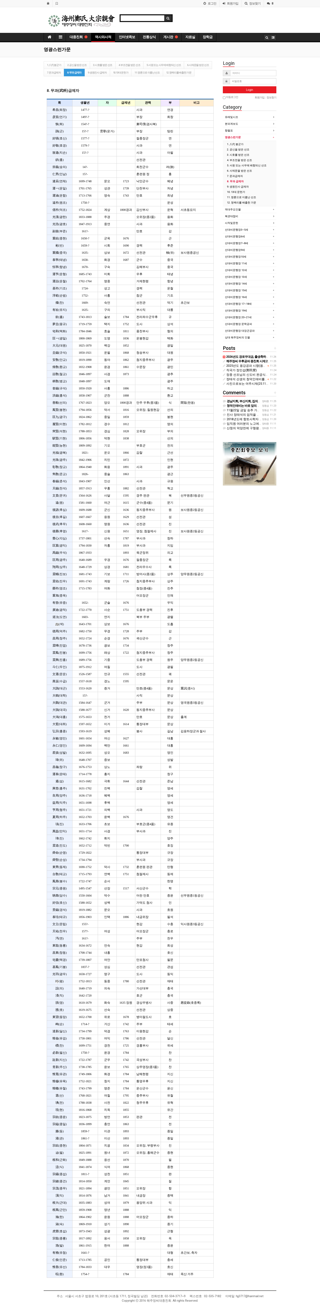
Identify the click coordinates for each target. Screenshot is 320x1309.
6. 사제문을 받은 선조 (198, 65)
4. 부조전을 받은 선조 (129, 65)
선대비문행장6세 (235, 236)
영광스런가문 (233, 137)
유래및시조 (231, 117)
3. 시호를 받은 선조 (102, 65)
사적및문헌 (231, 222)
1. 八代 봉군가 (54, 65)
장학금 (207, 37)
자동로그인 (230, 97)
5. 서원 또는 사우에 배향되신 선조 (164, 65)
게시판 (170, 37)
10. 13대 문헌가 (120, 72)
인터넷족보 (127, 37)
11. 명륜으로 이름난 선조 (147, 72)
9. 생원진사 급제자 (97, 72)
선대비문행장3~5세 (236, 229)
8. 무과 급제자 (74, 72)
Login (249, 89)
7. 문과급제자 (54, 72)
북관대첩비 (231, 216)
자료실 (190, 37)
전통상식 (149, 37)
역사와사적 (103, 37)
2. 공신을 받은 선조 (77, 65)
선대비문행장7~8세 (236, 243)
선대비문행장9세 (235, 249)
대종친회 (78, 37)
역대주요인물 (233, 209)
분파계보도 (231, 123)
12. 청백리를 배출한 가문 (178, 72)
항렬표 (229, 130)
